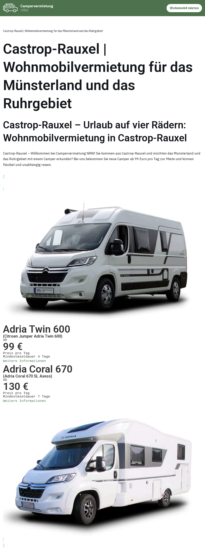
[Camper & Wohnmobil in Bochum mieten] (29, 8)
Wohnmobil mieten (184, 8)
